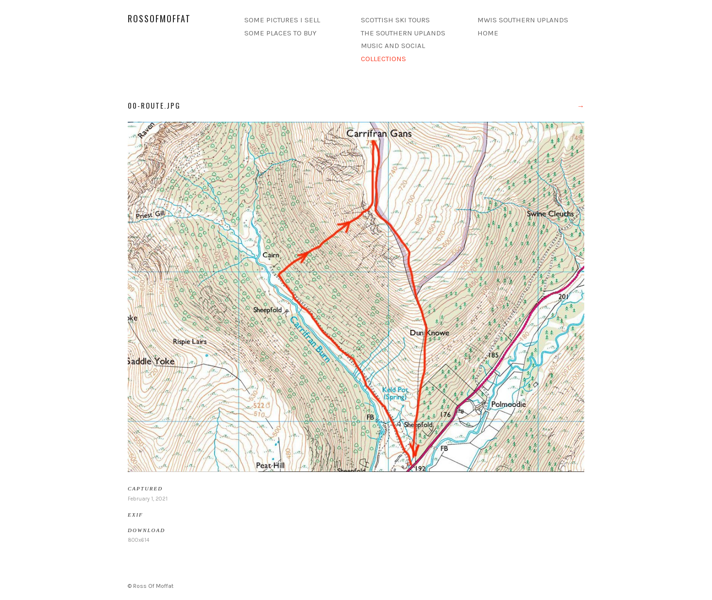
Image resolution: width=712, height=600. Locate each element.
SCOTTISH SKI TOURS (395, 20)
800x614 (138, 540)
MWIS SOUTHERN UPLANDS (522, 20)
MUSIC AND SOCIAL (393, 45)
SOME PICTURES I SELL (282, 20)
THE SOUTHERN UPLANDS (403, 33)
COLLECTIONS (383, 58)
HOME (487, 33)
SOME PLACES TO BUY (280, 33)
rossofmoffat (159, 18)
